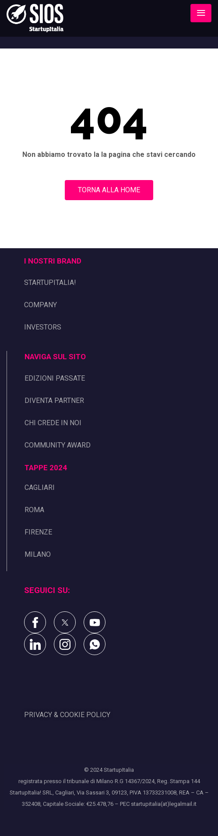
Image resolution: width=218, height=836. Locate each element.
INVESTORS (42, 327)
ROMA (34, 510)
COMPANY (40, 305)
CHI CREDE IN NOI (53, 423)
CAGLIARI (40, 487)
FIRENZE (38, 532)
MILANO (38, 554)
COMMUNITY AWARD (58, 445)
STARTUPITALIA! (50, 282)
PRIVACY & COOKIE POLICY (67, 715)
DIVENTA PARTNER (54, 400)
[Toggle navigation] (200, 13)
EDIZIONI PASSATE (55, 378)
